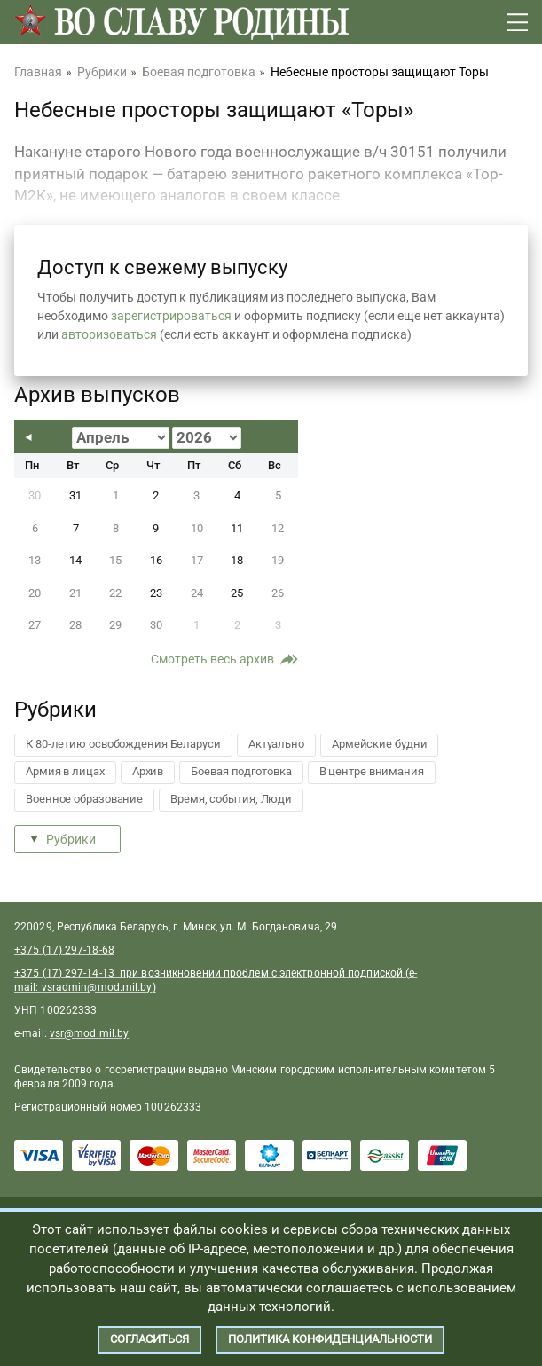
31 (75, 495)
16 (156, 560)
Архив (148, 771)
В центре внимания (371, 771)
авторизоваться (109, 334)
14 (75, 560)
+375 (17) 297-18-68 (64, 950)
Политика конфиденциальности (330, 1339)
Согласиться (149, 1339)
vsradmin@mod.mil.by (97, 987)
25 (237, 593)
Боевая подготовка (241, 771)
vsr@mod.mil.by (89, 1033)
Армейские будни (380, 743)
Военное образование (84, 798)
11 (237, 528)
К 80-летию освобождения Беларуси (123, 743)
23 (156, 593)
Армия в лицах (65, 771)
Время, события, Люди (231, 798)
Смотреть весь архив (212, 659)
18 (237, 560)
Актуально (276, 743)
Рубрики (71, 839)
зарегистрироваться (171, 316)
